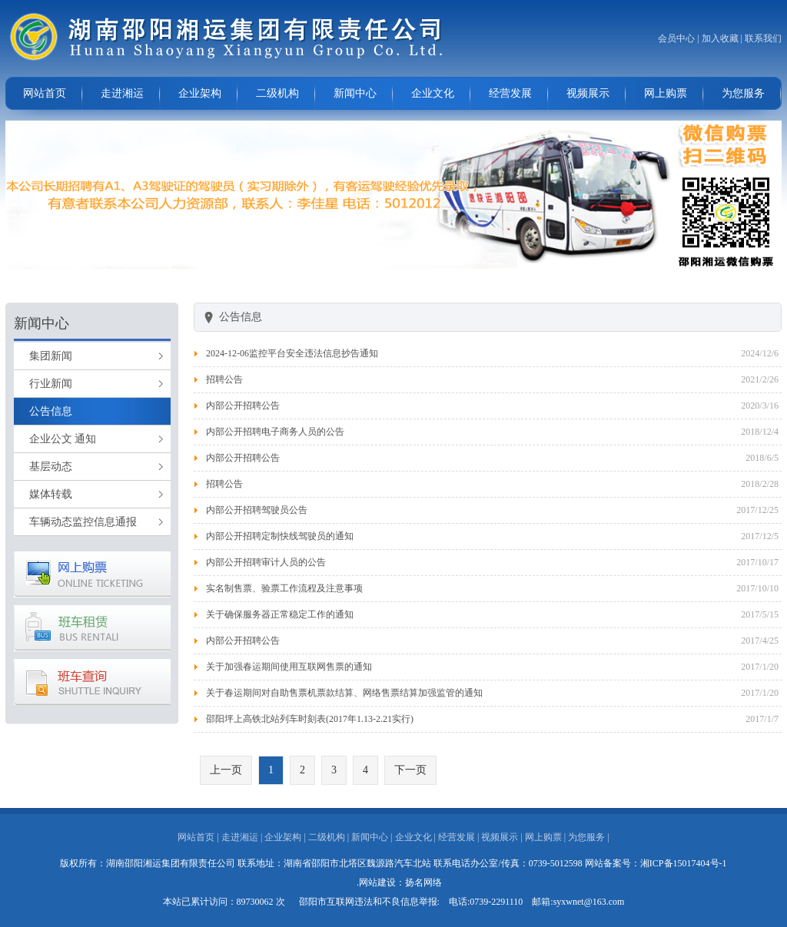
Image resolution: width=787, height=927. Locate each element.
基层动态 (50, 466)
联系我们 (763, 38)
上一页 (226, 770)
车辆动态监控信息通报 (83, 522)
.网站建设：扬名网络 (399, 882)
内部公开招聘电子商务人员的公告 (275, 431)
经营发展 (510, 93)
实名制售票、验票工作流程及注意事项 (284, 588)
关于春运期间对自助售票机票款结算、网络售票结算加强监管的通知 (344, 692)
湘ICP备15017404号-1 (683, 863)
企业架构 (199, 93)
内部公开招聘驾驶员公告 (256, 510)
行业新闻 (50, 383)
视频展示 (587, 93)
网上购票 (665, 93)
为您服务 (743, 93)
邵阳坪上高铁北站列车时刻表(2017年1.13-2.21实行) (309, 718)
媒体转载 (50, 494)
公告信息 (50, 411)
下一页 (410, 770)
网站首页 (44, 93)
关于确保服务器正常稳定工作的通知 (280, 614)
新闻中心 (355, 93)
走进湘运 (122, 93)
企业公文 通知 (63, 439)
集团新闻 (50, 356)
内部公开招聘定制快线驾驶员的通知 (280, 536)
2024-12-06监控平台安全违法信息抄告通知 (292, 353)
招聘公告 (224, 379)
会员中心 (676, 38)
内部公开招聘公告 (243, 405)
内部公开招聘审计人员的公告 (266, 562)
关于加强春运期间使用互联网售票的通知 (289, 666)
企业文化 (432, 93)
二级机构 (277, 93)
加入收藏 (720, 38)
